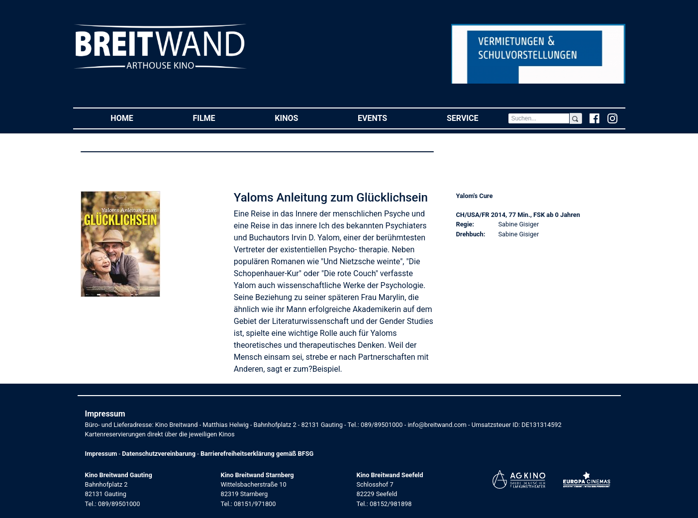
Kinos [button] (301, 117)
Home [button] (136, 117)
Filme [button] (219, 117)
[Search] (539, 118)
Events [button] (387, 117)
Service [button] (477, 117)
